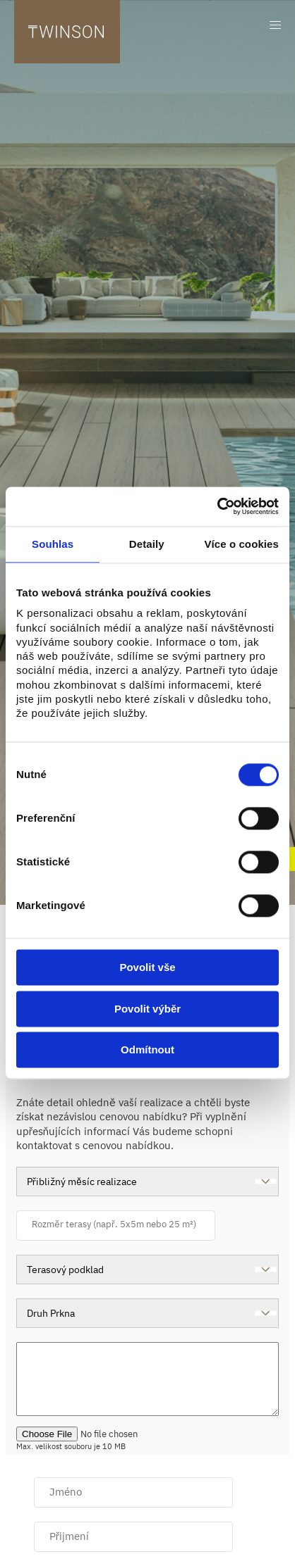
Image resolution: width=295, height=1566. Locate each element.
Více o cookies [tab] (241, 544)
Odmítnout (147, 1050)
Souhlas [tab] (52, 544)
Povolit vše (147, 968)
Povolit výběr (147, 1009)
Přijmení (69, 1536)
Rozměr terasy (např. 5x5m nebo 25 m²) (114, 1224)
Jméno (65, 1491)
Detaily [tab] (146, 544)
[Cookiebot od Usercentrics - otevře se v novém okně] (217, 506)
